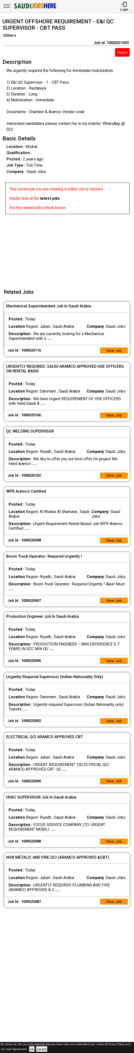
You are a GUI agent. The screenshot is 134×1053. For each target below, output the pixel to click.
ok (32, 1049)
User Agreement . (17, 1049)
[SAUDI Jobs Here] (35, 8)
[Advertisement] (68, 248)
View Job (114, 350)
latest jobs (50, 198)
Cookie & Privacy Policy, (110, 1044)
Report (122, 52)
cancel (42, 1049)
